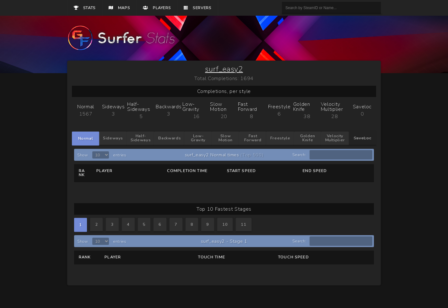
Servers (197, 8)
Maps (119, 8)
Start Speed (241, 171)
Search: (332, 155)
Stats (85, 8)
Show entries (101, 155)
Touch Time (211, 257)
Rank (82, 173)
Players (157, 8)
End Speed (315, 171)
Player (104, 171)
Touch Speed (293, 257)
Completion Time (187, 171)
